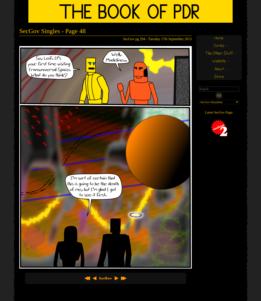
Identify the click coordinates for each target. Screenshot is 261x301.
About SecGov (105, 278)
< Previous (94, 278)
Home (219, 38)
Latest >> (123, 278)
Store (219, 76)
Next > (116, 278)
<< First (87, 278)
